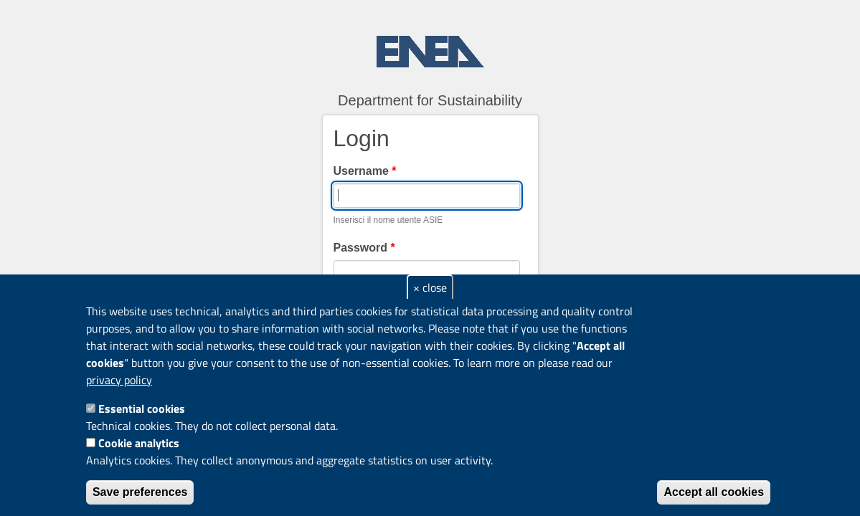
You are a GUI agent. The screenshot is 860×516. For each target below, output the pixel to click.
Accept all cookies (713, 492)
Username (365, 171)
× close (430, 287)
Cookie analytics (138, 443)
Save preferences (140, 492)
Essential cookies (141, 408)
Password (364, 248)
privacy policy (119, 379)
